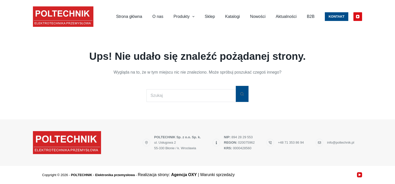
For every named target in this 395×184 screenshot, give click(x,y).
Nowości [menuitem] (257, 16)
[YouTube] (357, 16)
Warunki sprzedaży (217, 174)
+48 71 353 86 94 (291, 142)
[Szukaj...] (191, 95)
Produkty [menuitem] (185, 17)
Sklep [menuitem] (210, 16)
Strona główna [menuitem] (129, 16)
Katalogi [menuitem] (232, 16)
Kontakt (337, 16)
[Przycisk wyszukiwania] (242, 94)
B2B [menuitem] (310, 16)
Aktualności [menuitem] (286, 16)
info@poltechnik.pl (340, 142)
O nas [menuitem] (157, 16)
